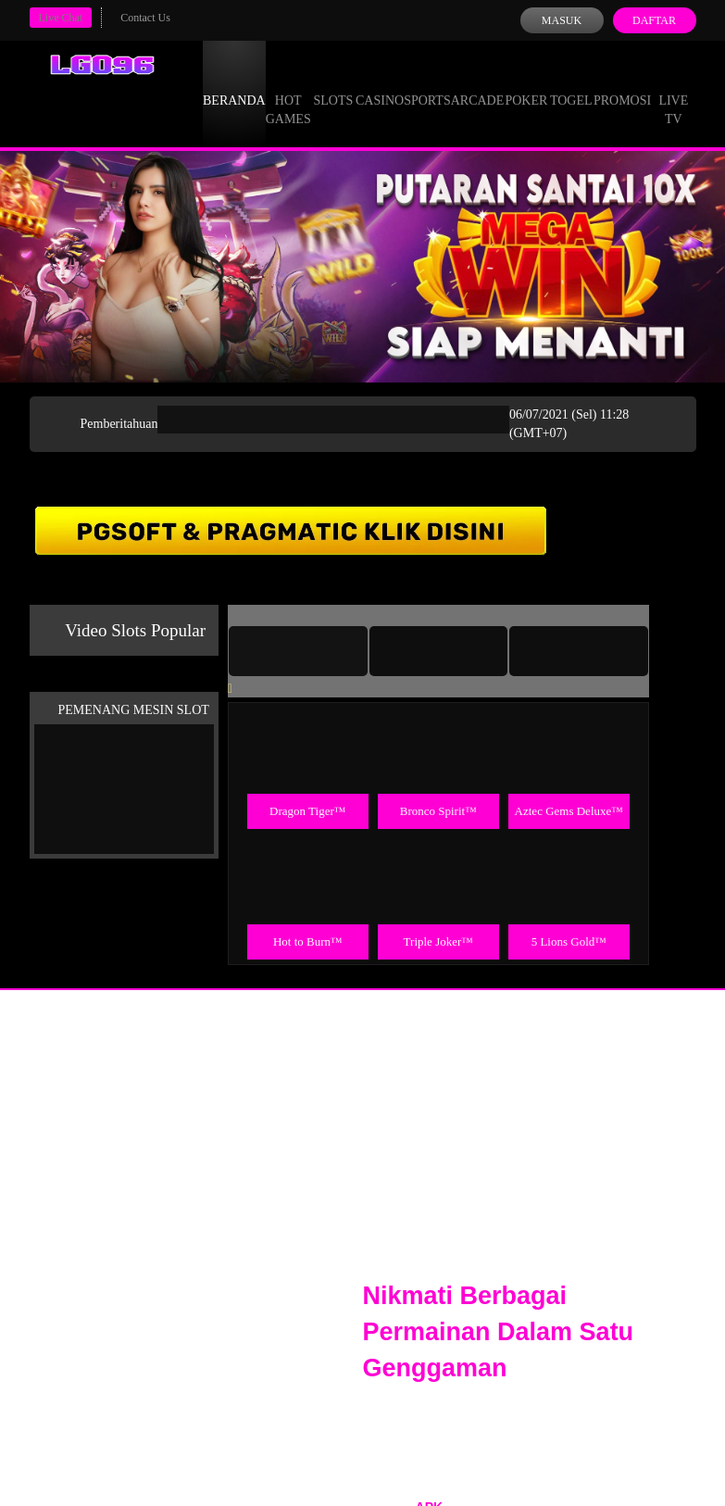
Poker (526, 83)
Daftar (654, 20)
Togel (571, 83)
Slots (333, 83)
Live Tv (673, 92)
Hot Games (288, 92)
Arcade (478, 83)
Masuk (561, 20)
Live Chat (61, 17)
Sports (427, 83)
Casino (380, 83)
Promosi (622, 83)
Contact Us (145, 17)
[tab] (298, 651)
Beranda (234, 83)
